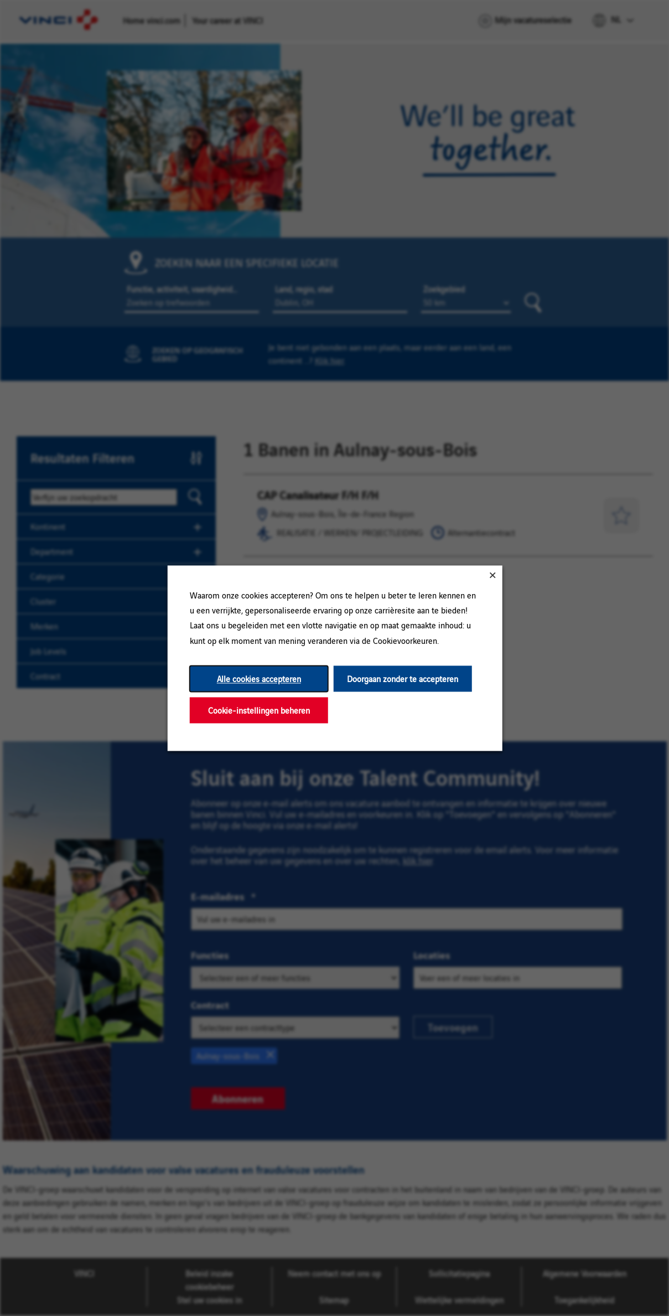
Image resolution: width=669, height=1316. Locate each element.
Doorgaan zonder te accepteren (402, 678)
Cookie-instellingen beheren (258, 710)
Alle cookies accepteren (258, 678)
